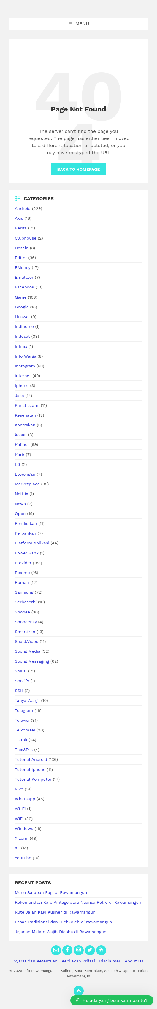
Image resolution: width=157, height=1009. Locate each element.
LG (17, 464)
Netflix (21, 493)
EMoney (22, 267)
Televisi (22, 720)
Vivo (19, 789)
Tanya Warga (27, 700)
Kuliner (22, 444)
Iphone (22, 385)
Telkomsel (25, 730)
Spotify (22, 680)
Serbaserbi (26, 602)
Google (22, 307)
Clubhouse (25, 238)
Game (20, 297)
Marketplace (27, 484)
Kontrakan (25, 425)
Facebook (24, 287)
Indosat (22, 336)
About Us (134, 961)
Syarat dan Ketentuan (36, 961)
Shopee (22, 612)
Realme (22, 572)
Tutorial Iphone (30, 769)
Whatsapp (25, 798)
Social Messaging (32, 661)
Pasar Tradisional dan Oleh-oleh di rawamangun (63, 921)
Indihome (24, 326)
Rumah (22, 582)
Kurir (19, 454)
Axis (19, 218)
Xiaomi (21, 838)
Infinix (21, 346)
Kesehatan (25, 415)
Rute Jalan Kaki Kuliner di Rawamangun (55, 912)
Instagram (25, 366)
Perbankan (25, 533)
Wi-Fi (20, 808)
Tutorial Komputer (33, 779)
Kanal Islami (27, 405)
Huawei (22, 316)
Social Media (27, 651)
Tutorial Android (31, 759)
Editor (21, 257)
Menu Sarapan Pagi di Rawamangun (51, 892)
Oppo (20, 513)
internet (23, 375)
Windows (24, 828)
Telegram (24, 710)
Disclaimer (109, 961)
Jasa (19, 395)
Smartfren (25, 631)
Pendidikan (26, 523)
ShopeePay (26, 621)
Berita (21, 228)
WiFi (19, 818)
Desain (21, 248)
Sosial (21, 671)
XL (17, 848)
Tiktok (21, 739)
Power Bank (27, 553)
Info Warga (25, 356)
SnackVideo (26, 641)
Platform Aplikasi (32, 543)
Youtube (23, 857)
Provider (23, 562)
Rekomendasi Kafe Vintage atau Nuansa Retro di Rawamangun (78, 902)
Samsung (24, 592)
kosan (21, 434)
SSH (19, 690)
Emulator (24, 277)
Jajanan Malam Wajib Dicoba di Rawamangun (61, 931)
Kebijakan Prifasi (78, 961)
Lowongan (25, 474)
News (20, 503)
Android (23, 208)
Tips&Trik (24, 749)
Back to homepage (78, 169)
